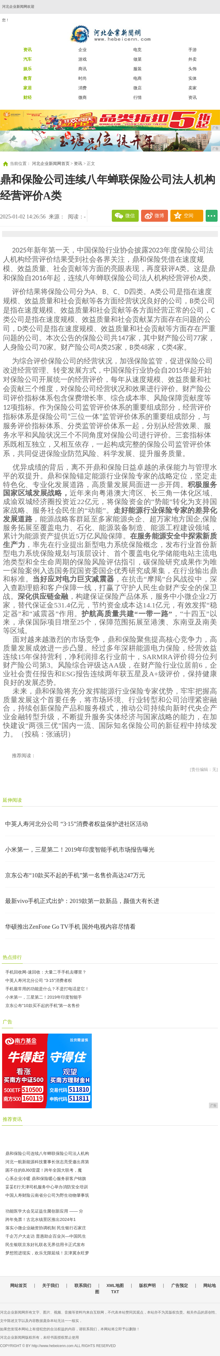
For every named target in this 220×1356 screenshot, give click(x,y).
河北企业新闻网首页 (51, 163)
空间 (188, 215)
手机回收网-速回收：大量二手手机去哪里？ (45, 972)
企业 (82, 49)
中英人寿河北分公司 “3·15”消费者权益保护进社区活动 (76, 824)
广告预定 (179, 1285)
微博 (159, 215)
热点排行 (12, 957)
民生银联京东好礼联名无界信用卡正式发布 (45, 1244)
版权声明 (147, 1285)
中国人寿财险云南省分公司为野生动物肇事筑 (47, 1195)
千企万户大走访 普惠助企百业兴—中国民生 (45, 1236)
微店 (137, 87)
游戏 (82, 59)
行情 (137, 97)
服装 (137, 68)
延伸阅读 (12, 800)
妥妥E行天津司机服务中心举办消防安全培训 (46, 1186)
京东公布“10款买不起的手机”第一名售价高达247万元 (75, 875)
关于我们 (50, 1285)
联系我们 (82, 1285)
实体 (192, 78)
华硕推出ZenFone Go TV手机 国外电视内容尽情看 (70, 926)
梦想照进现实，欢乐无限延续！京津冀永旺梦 (47, 1253)
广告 (7, 1021)
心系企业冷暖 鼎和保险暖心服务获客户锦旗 (45, 1178)
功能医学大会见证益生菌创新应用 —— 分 (44, 1211)
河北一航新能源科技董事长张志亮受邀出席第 (47, 1161)
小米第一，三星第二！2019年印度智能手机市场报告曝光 (80, 849)
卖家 (192, 87)
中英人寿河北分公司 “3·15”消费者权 (38, 980)
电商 (137, 78)
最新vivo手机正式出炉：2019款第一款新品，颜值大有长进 (82, 901)
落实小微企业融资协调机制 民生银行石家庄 (45, 1227)
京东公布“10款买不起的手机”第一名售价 (42, 1005)
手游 (192, 49)
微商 (82, 97)
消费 (82, 87)
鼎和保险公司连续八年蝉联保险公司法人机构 (47, 1153)
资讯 (192, 97)
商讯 (82, 68)
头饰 (192, 68)
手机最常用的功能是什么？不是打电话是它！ (47, 988)
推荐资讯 (12, 1119)
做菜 (137, 59)
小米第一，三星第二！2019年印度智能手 (43, 997)
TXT (115, 1291)
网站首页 (18, 1285)
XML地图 (115, 1285)
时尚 (82, 78)
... (212, 216)
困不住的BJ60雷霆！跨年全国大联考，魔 (43, 1170)
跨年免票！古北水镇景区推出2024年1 (40, 1219)
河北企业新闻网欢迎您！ (18, 13)
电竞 (137, 49)
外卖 (192, 59)
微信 (130, 215)
